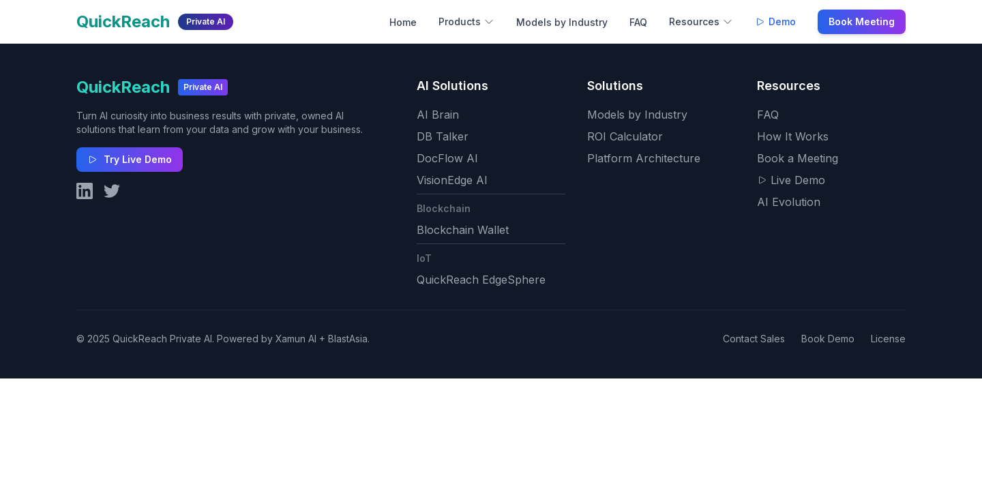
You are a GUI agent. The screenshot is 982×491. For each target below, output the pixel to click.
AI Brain (438, 114)
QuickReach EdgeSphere (481, 279)
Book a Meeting (797, 158)
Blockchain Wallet (463, 230)
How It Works (793, 136)
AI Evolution (788, 202)
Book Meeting (862, 21)
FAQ (638, 22)
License (888, 338)
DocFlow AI (447, 158)
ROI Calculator (625, 136)
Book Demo (827, 338)
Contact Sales (754, 338)
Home (403, 22)
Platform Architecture (643, 158)
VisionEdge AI (452, 180)
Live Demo (791, 180)
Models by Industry (562, 22)
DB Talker (442, 136)
